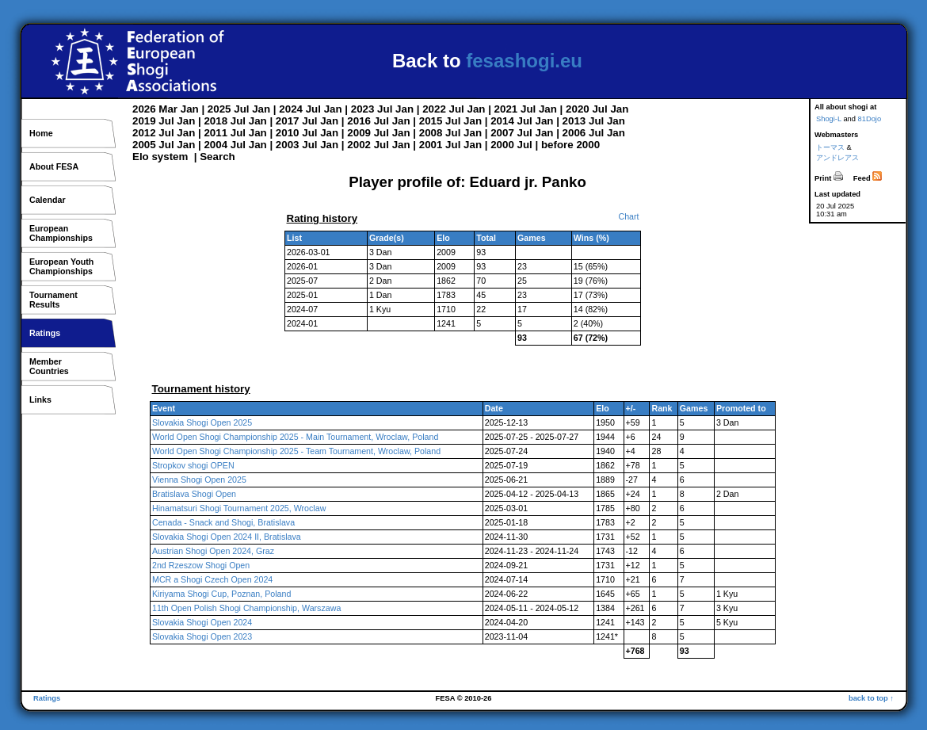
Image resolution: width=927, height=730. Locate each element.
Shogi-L (828, 119)
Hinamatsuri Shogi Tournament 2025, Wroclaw (239, 508)
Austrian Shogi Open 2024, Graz (213, 551)
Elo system (160, 156)
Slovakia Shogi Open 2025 (202, 422)
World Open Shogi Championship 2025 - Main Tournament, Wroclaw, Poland (295, 436)
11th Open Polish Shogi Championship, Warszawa (246, 608)
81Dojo (870, 119)
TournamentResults (53, 299)
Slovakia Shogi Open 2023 (202, 636)
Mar (167, 109)
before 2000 (570, 145)
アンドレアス (837, 158)
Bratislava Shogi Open (194, 494)
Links (40, 399)
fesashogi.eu (524, 60)
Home (41, 133)
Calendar (47, 199)
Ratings (44, 333)
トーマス (830, 147)
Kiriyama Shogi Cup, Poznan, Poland (221, 593)
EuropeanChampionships (61, 233)
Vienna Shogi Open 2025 (199, 479)
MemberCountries (49, 366)
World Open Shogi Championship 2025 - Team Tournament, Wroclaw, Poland (296, 451)
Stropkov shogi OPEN (193, 465)
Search (217, 156)
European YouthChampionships (61, 266)
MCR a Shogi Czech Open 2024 (212, 579)
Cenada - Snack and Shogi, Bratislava (223, 522)
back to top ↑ (871, 698)
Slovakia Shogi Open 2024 (202, 622)
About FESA (53, 166)
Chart (628, 216)
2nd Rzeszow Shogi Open (201, 565)
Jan (190, 109)
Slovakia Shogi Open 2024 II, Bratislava (226, 536)
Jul (241, 109)
